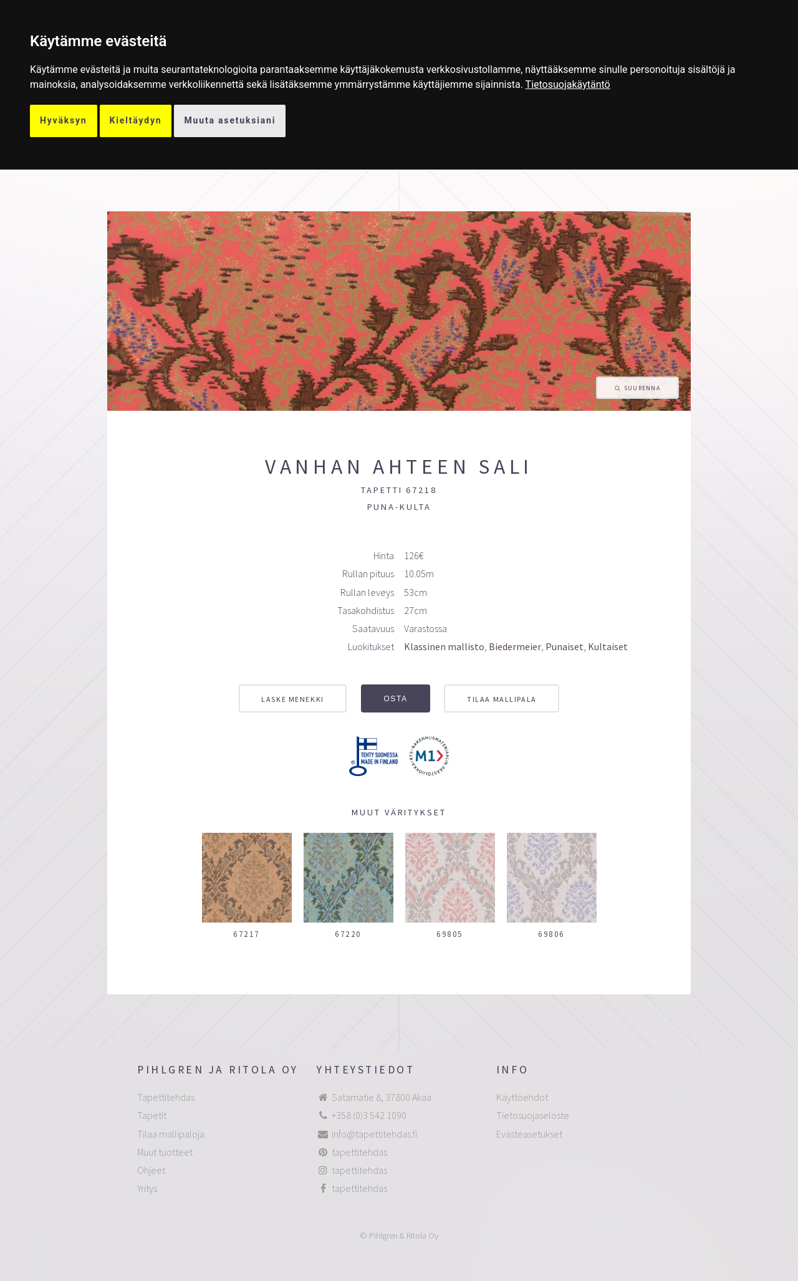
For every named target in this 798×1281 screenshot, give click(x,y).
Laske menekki (292, 699)
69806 (551, 934)
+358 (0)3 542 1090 (369, 1115)
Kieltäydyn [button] (136, 120)
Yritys (147, 1188)
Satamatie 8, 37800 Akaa (381, 1097)
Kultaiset (608, 646)
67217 (246, 934)
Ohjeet (151, 1170)
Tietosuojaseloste (532, 1115)
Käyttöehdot (522, 1097)
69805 (449, 934)
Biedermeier (515, 646)
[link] (568, 84)
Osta (395, 698)
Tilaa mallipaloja (170, 1134)
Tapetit (151, 1115)
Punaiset (565, 646)
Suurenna (642, 388)
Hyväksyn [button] (63, 120)
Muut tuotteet (165, 1152)
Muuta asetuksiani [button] (230, 120)
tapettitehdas (359, 1152)
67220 (348, 934)
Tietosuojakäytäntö (568, 84)
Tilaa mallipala (501, 699)
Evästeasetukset (529, 1134)
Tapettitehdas (166, 1097)
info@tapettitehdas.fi (374, 1134)
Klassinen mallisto (444, 646)
